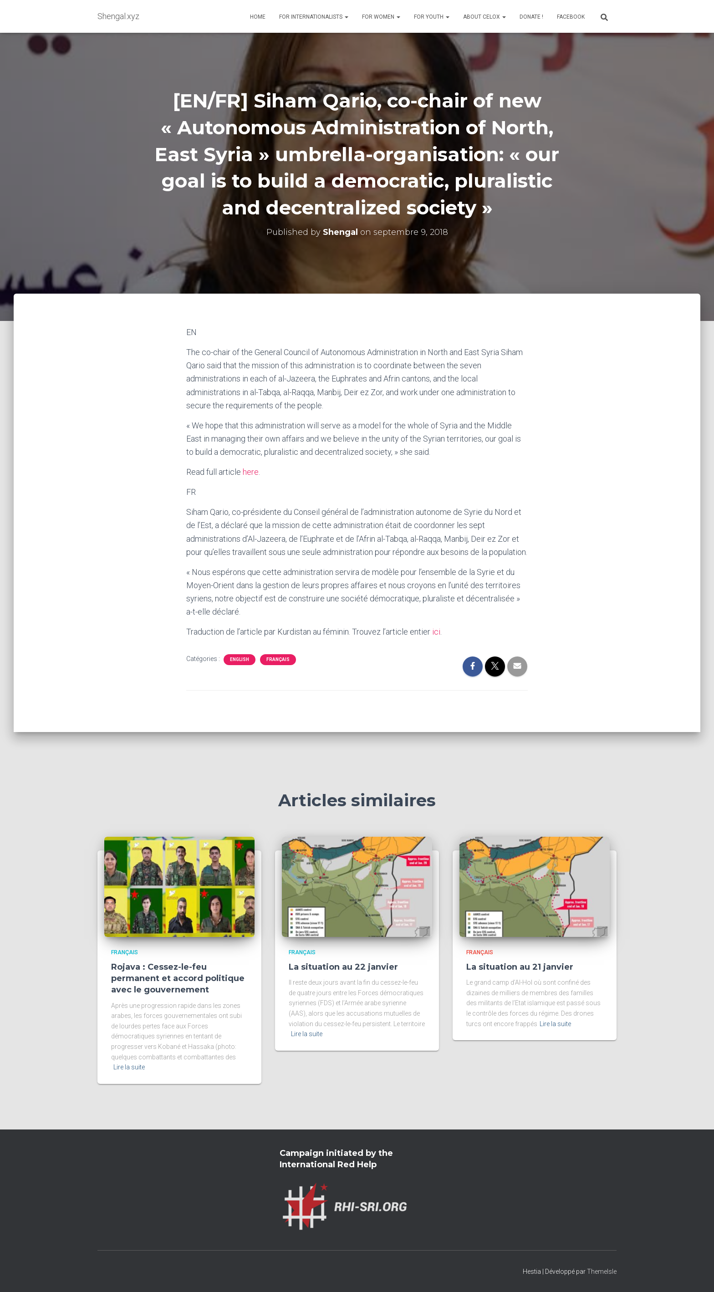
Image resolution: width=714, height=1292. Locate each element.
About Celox (484, 17)
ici (436, 631)
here (251, 472)
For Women (381, 17)
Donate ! (531, 17)
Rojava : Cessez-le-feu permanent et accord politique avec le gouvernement (178, 978)
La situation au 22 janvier (343, 967)
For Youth (431, 17)
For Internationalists (313, 17)
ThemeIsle (602, 1271)
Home (257, 17)
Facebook (571, 17)
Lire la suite (129, 1067)
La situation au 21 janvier (519, 967)
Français (278, 659)
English (239, 659)
